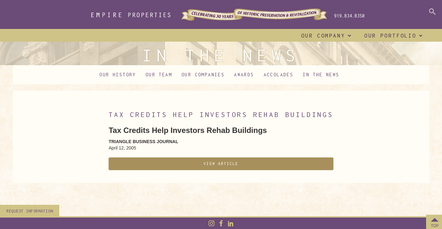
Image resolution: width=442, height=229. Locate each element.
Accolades (279, 74)
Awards (244, 74)
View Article (220, 163)
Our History (117, 74)
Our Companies (203, 74)
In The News (321, 74)
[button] (325, 35)
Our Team (159, 74)
